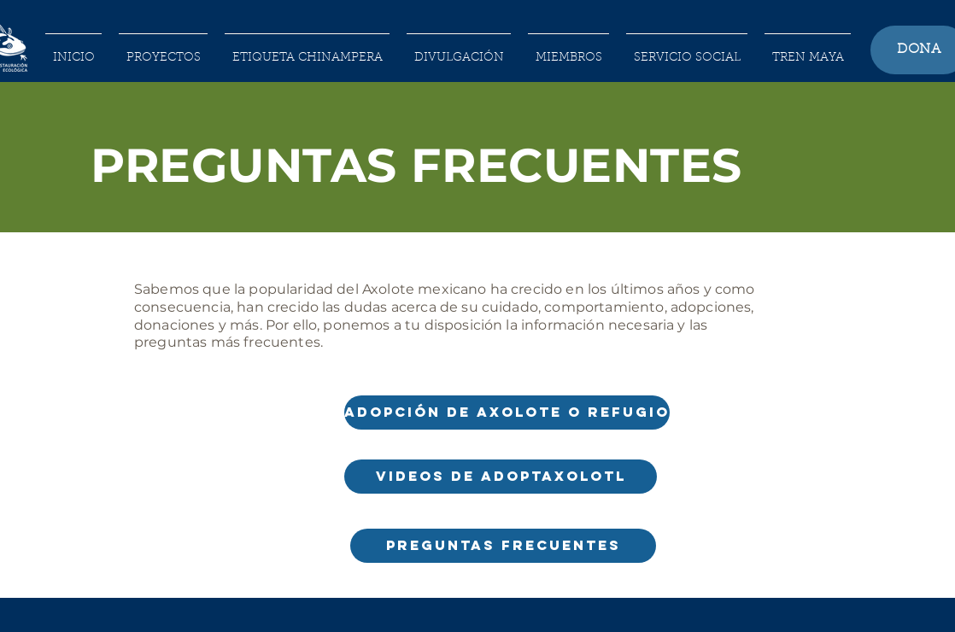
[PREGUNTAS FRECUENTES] (503, 546)
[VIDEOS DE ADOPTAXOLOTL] (500, 476)
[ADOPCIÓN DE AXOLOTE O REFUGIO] (507, 412)
